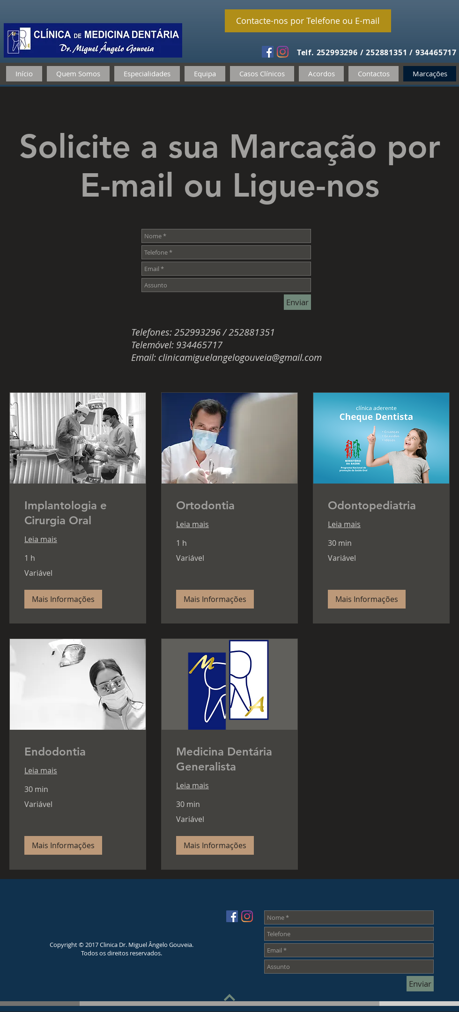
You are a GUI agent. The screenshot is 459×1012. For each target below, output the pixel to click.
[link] (77, 513)
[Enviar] (297, 302)
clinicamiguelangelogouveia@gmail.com (240, 357)
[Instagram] (283, 52)
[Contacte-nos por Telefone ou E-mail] (308, 20)
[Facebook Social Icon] (268, 52)
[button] (63, 599)
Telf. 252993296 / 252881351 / (356, 52)
